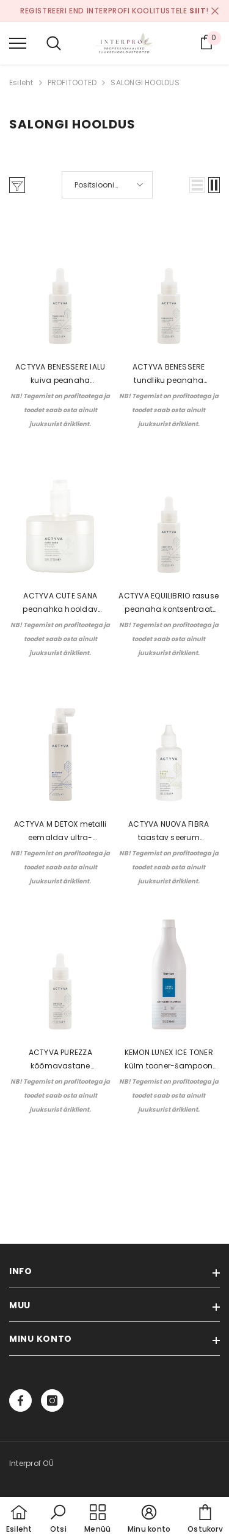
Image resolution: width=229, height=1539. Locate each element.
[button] (197, 185)
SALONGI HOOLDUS (145, 82)
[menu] (17, 42)
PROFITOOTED (72, 82)
